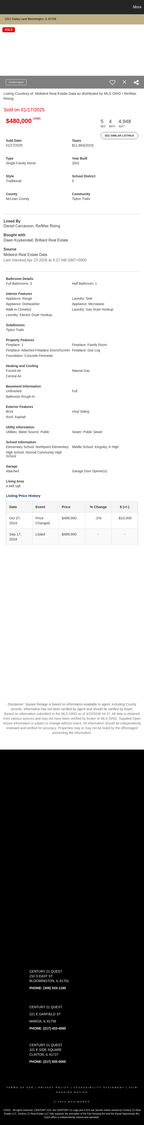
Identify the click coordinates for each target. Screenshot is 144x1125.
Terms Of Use (20, 1087)
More (137, 7)
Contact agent (16, 82)
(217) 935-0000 (54, 1062)
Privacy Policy (53, 1087)
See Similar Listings (119, 135)
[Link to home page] (6, 7)
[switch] (112, 82)
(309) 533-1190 (54, 988)
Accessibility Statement (99, 1087)
